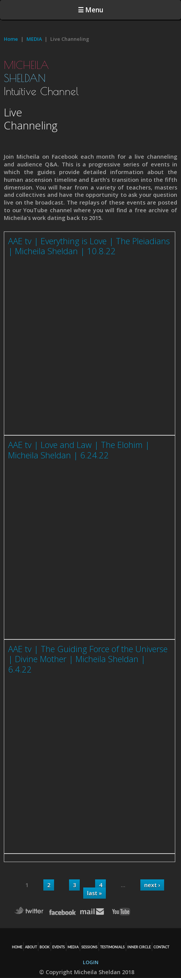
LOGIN (91, 962)
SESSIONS (89, 947)
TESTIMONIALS (112, 947)
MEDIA (34, 38)
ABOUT (31, 947)
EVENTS (58, 947)
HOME (17, 947)
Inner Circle (139, 947)
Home (11, 38)
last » (94, 893)
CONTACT (161, 947)
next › (152, 885)
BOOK (44, 947)
